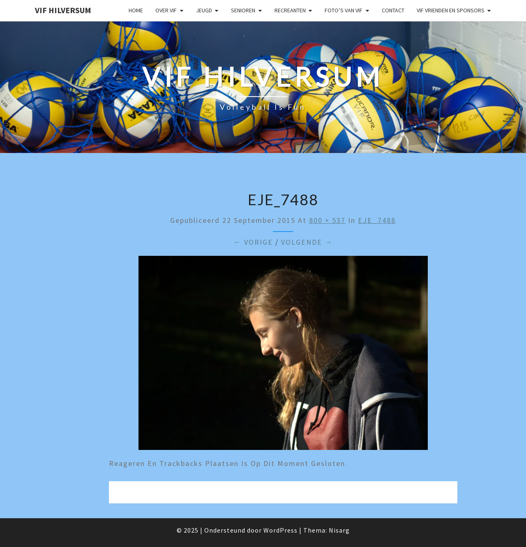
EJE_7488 (377, 220)
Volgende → (307, 242)
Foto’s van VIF (343, 10)
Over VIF (166, 10)
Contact (393, 10)
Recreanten (290, 10)
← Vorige (253, 242)
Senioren (243, 10)
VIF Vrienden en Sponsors (450, 10)
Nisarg (339, 530)
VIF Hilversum (63, 10)
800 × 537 (327, 220)
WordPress (280, 530)
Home (136, 10)
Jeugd (204, 10)
